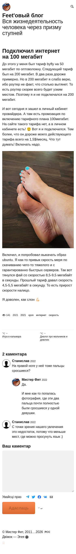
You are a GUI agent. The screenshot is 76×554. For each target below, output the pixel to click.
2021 (23, 315)
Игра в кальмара (11, 336)
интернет (41, 315)
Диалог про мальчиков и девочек (53, 338)
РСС (47, 532)
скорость (54, 315)
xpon (31, 315)
